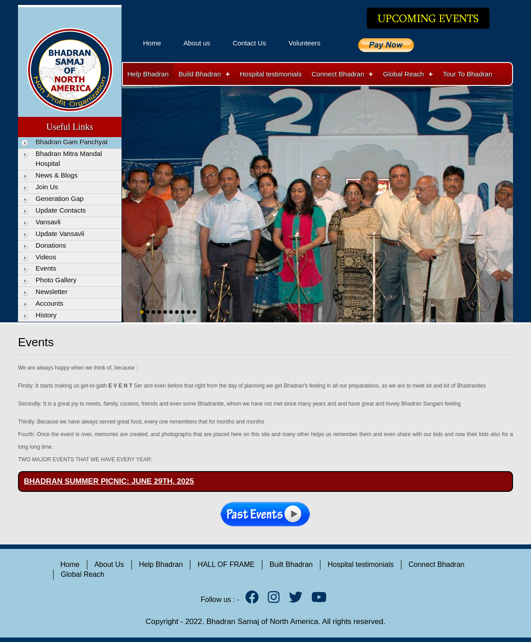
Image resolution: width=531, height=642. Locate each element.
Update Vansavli (60, 233)
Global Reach (403, 74)
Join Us (47, 187)
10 (194, 312)
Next (504, 195)
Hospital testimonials (271, 74)
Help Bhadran (148, 74)
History (46, 315)
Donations (51, 245)
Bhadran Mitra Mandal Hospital (69, 159)
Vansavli (48, 222)
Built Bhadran (291, 564)
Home (152, 43)
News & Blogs (56, 175)
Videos (46, 257)
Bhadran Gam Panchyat (72, 142)
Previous (130, 195)
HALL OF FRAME (226, 564)
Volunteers (304, 43)
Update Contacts (61, 210)
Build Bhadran (200, 74)
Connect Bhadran (338, 74)
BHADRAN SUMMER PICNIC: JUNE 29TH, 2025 (109, 481)
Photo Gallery (56, 280)
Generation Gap (60, 198)
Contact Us (249, 43)
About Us (109, 564)
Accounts (49, 303)
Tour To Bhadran (467, 74)
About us (197, 43)
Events (46, 268)
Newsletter (52, 291)
